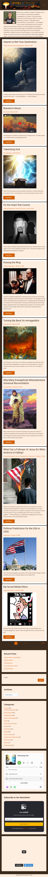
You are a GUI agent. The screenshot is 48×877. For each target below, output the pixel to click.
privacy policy (26, 828)
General (6, 726)
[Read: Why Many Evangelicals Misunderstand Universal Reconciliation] (20, 409)
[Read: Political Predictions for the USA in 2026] (20, 553)
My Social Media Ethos (15, 586)
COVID (6, 721)
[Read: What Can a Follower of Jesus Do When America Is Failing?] (20, 481)
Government (31, 456)
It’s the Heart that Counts (16, 205)
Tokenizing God (11, 149)
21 (26, 643)
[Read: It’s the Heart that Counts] (20, 227)
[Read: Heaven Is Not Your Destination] (20, 69)
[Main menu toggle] (44, 5)
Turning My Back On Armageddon (21, 320)
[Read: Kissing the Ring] (20, 281)
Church (5, 45)
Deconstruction (12, 45)
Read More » (9, 101)
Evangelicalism (20, 45)
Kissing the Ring (12, 262)
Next (44, 643)
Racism (6, 742)
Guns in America (8, 734)
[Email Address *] (24, 819)
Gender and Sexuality (9, 718)
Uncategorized (7, 324)
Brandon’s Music (12, 108)
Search (6, 677)
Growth (5, 590)
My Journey (6, 112)
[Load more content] (19, 865)
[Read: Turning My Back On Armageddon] (20, 343)
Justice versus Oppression (11, 737)
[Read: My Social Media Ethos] (20, 609)
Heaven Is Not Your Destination (20, 41)
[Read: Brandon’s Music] (20, 123)
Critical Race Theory (9, 723)
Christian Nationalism (9, 208)
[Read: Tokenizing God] (20, 171)
